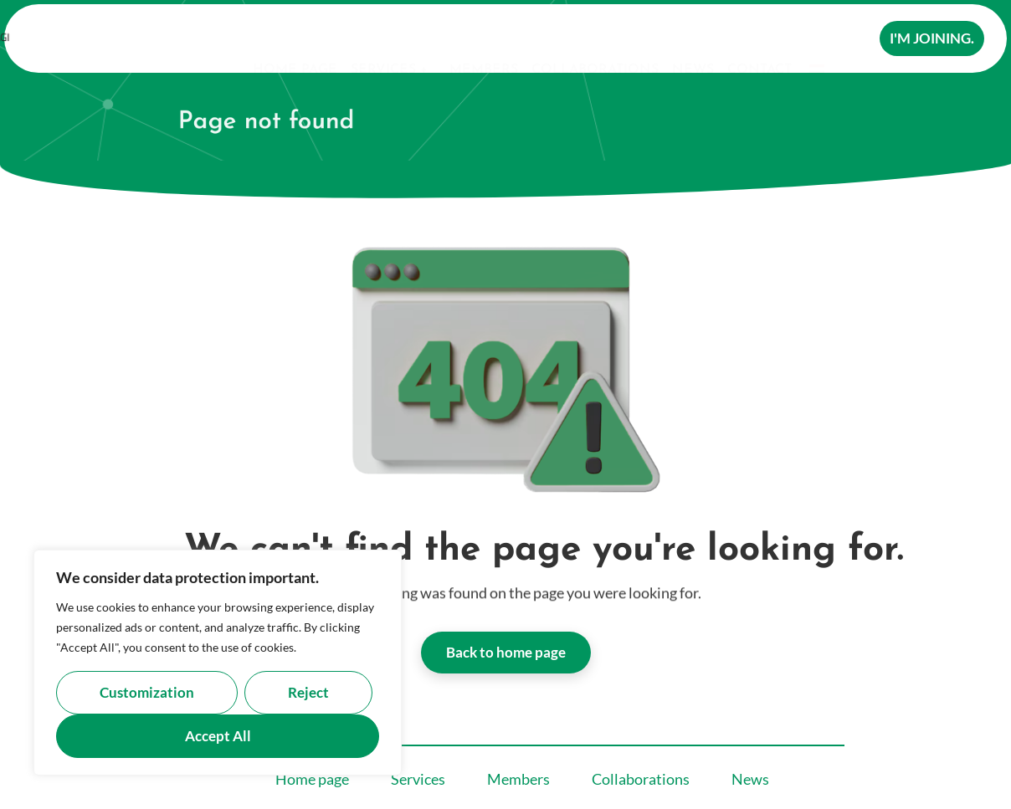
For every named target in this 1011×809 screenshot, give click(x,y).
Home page (295, 41)
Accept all (218, 736)
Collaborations (595, 41)
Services (391, 41)
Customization (147, 692)
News (693, 41)
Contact (759, 41)
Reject (308, 692)
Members (483, 41)
